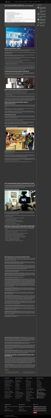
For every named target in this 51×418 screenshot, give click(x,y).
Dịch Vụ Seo (38, 380)
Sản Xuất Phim (17, 391)
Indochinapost (15, 416)
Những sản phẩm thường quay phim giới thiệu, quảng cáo (13, 14)
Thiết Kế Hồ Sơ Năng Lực (18, 381)
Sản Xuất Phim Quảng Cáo (18, 395)
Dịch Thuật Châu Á (11, 416)
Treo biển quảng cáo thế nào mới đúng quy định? (43, 14)
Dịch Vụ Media (26, 1)
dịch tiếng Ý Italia (11, 282)
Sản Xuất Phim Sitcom (7, 384)
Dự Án (22, 1)
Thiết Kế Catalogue (17, 380)
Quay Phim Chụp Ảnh (28, 381)
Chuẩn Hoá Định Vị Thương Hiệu (30, 392)
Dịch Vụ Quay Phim (28, 385)
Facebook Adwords (39, 384)
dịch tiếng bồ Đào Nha (27, 281)
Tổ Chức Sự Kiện (30, 1)
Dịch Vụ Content (39, 381)
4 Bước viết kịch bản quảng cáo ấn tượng (42, 25)
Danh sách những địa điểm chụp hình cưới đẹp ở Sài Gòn (43, 17)
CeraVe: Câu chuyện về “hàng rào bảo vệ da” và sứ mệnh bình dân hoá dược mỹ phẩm (43, 8)
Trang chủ (16, 1)
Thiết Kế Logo (28, 396)
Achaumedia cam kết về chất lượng (10, 18)
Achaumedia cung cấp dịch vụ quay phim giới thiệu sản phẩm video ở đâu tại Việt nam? (15, 21)
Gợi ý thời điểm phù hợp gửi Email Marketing (29, 372)
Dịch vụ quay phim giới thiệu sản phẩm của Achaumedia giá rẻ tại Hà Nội (14, 17)
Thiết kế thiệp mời (17, 384)
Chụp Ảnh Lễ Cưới (28, 384)
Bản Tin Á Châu (35, 1)
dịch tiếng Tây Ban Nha (11, 281)
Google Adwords (39, 385)
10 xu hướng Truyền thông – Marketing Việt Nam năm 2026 (43, 12)
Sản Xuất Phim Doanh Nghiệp (8, 380)
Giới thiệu (19, 1)
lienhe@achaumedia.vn (10, 410)
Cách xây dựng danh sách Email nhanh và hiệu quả (12, 372)
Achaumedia (25, 367)
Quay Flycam (27, 380)
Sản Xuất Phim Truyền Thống (8, 385)
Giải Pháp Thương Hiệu (29, 391)
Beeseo (8, 416)
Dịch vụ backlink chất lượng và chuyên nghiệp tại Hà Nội (43, 23)
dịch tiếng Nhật (25, 282)
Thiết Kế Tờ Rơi (17, 385)
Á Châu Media (12, 415)
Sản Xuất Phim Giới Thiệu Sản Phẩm (9, 381)
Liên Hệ (39, 1)
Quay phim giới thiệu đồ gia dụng (11, 15)
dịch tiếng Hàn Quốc (8, 283)
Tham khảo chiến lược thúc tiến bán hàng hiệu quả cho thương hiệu (43, 20)
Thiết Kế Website (28, 400)
